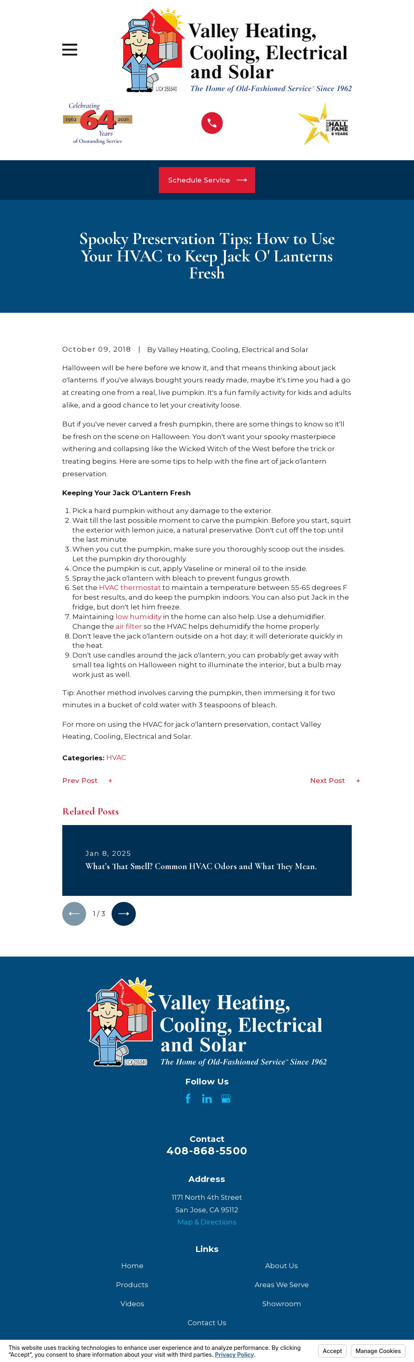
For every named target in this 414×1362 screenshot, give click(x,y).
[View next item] (125, 914)
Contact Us (207, 1324)
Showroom (281, 1304)
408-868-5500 (207, 1151)
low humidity (138, 617)
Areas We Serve (282, 1285)
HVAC (109, 587)
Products (132, 1285)
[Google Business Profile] (226, 1099)
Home (132, 1266)
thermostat (140, 587)
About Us (281, 1266)
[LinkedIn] (207, 1099)
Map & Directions (207, 1223)
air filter (129, 626)
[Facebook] (188, 1099)
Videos (132, 1304)
